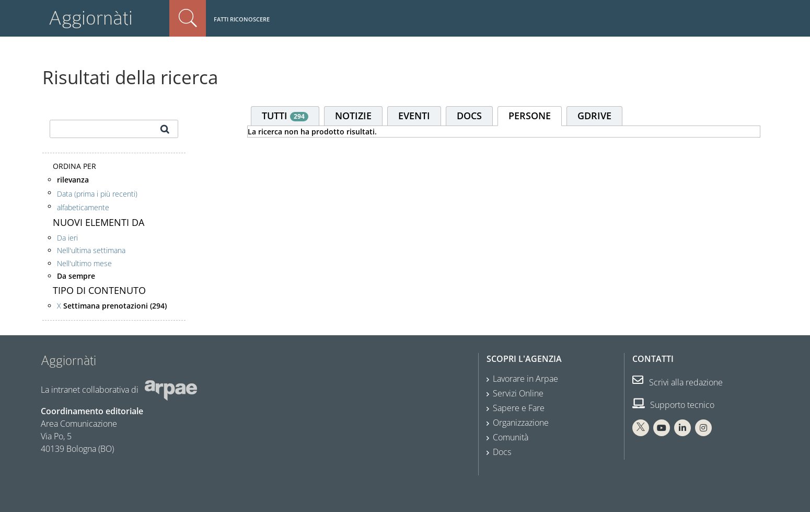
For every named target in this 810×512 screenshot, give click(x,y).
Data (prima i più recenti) (97, 193)
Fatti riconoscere (242, 19)
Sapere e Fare (519, 408)
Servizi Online (518, 393)
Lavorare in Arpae (525, 378)
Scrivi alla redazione (677, 382)
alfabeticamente (83, 207)
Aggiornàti (91, 18)
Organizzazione (521, 422)
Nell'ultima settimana (91, 250)
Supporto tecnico (673, 405)
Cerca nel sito (187, 18)
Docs (502, 452)
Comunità (510, 437)
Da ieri (67, 238)
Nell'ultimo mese (84, 263)
